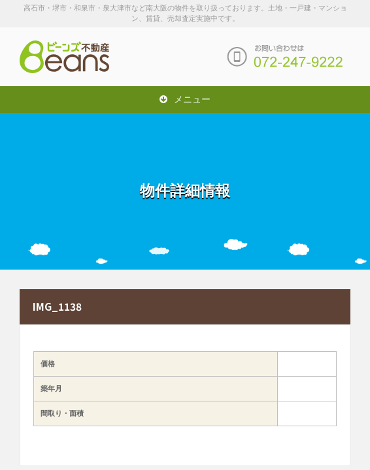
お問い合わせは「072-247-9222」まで (285, 56)
